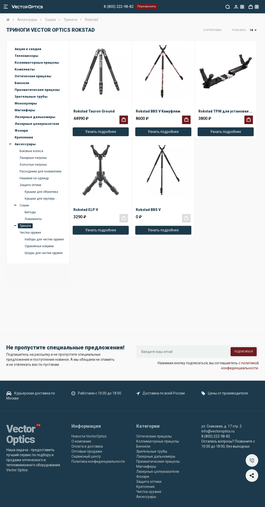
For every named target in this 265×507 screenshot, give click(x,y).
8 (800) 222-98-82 (119, 6)
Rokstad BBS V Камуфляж (158, 111)
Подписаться (243, 351)
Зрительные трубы (31, 96)
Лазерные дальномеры (35, 117)
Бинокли (22, 83)
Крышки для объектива (41, 192)
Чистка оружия (30, 232)
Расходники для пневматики (40, 171)
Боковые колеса (31, 151)
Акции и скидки (28, 49)
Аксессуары (25, 144)
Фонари (21, 130)
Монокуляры (26, 103)
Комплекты (25, 69)
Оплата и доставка (87, 446)
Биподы (30, 212)
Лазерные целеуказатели (37, 124)
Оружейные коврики (39, 246)
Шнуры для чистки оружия (44, 253)
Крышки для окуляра (40, 198)
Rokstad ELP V (85, 210)
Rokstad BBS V (148, 210)
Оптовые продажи (86, 451)
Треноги (25, 226)
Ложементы (33, 219)
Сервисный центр (86, 456)
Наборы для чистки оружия (44, 239)
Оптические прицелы (33, 76)
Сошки (24, 205)
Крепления (24, 137)
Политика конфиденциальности (98, 461)
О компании (81, 441)
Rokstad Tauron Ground (94, 111)
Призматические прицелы (37, 90)
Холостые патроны (33, 164)
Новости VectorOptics (89, 436)
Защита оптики (30, 185)
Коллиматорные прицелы (37, 62)
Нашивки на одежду (34, 178)
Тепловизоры (26, 56)
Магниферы (25, 110)
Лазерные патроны (33, 158)
